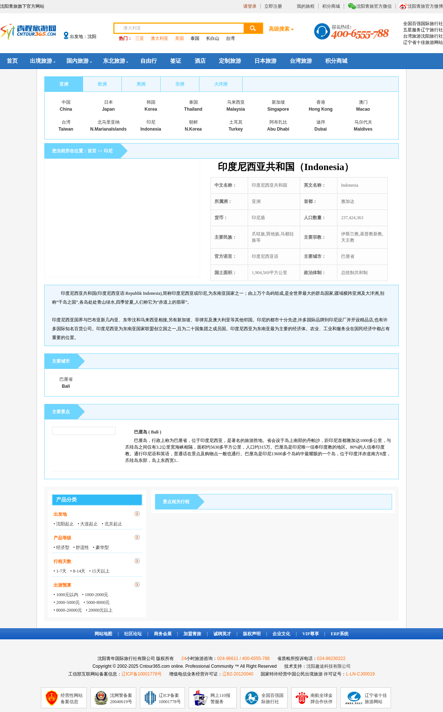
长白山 (212, 38)
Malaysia (235, 109)
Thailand (193, 109)
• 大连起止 (88, 523)
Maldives (363, 129)
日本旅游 (265, 61)
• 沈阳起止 (64, 523)
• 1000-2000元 (95, 594)
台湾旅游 (301, 61)
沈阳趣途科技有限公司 (328, 666)
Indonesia (150, 129)
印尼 (151, 122)
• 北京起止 (112, 523)
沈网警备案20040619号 (121, 698)
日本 (108, 102)
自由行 (148, 61)
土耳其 (236, 122)
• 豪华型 (101, 547)
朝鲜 (193, 122)
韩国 (151, 102)
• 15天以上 (99, 571)
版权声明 (252, 633)
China (66, 109)
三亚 (139, 38)
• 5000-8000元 (96, 602)
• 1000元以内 (66, 594)
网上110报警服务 (220, 698)
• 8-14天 (77, 571)
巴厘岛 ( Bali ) (147, 432)
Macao (363, 109)
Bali (66, 386)
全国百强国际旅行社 (272, 698)
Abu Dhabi (278, 129)
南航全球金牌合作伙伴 (321, 698)
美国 (179, 38)
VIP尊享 (310, 633)
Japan (108, 109)
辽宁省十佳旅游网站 (376, 698)
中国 (66, 102)
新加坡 (278, 102)
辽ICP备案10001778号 (170, 698)
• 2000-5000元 (67, 602)
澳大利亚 (159, 38)
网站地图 (103, 633)
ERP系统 (339, 633)
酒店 (200, 61)
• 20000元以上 (99, 610)
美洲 (141, 84)
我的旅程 (306, 6)
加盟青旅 (192, 633)
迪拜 (320, 122)
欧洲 (102, 84)
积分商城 (331, 6)
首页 (12, 61)
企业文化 (281, 633)
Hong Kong (321, 109)
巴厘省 (66, 379)
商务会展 (163, 633)
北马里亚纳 (108, 122)
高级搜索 (279, 29)
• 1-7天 (60, 571)
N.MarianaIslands (108, 129)
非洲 (179, 84)
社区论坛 (133, 633)
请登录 (250, 6)
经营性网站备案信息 (72, 698)
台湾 (230, 38)
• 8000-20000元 (68, 610)
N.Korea (193, 129)
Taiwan (66, 129)
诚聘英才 (222, 633)
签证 (175, 61)
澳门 (363, 102)
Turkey (236, 129)
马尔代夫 (363, 122)
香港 (320, 102)
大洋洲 (220, 84)
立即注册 (273, 6)
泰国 (194, 38)
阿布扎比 (278, 122)
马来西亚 (236, 102)
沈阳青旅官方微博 (425, 6)
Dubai (321, 129)
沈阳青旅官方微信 (374, 6)
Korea (150, 109)
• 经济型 (61, 547)
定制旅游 (230, 61)
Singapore (278, 109)
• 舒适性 (81, 547)
